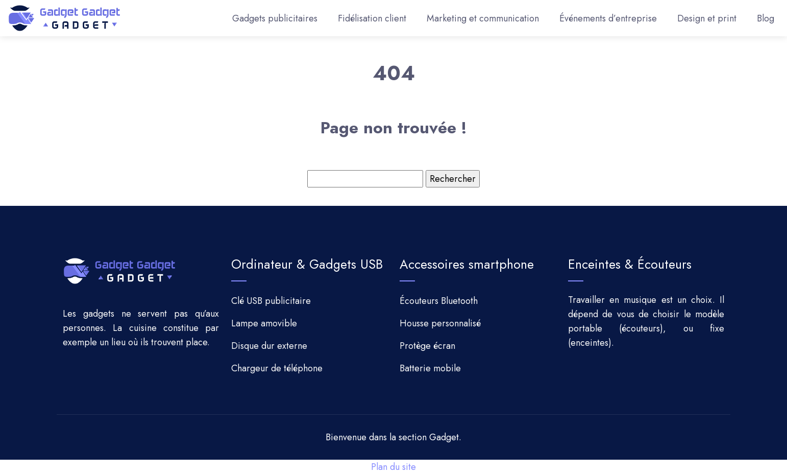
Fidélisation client (372, 18)
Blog (765, 18)
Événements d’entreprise (608, 18)
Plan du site (393, 466)
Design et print (706, 18)
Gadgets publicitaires (274, 18)
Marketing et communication (483, 18)
